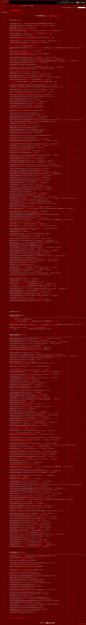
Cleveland (29, 278)
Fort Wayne (39, 182)
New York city (41, 175)
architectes (17, 5)
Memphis (31, 462)
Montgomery (44, 240)
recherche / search (4, 11)
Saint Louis (39, 523)
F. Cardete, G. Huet (24, 285)
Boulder (42, 94)
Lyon (53, 81)
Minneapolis (33, 158)
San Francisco (36, 269)
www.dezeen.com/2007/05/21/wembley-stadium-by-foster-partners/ (20, 226)
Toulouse (52, 285)
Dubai (32, 235)
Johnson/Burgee (26, 201)
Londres (38, 68)
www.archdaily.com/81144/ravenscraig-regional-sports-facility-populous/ (21, 162)
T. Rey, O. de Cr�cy (31, 33)
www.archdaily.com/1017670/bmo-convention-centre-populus (19, 39)
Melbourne (47, 91)
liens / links (3, 7)
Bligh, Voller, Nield (23, 267)
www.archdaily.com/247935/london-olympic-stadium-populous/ (19, 142)
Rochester (37, 217)
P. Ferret (19, 285)
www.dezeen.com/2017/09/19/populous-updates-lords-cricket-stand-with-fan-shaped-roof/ (24, 77)
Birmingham (68, 60)
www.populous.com (19, 618)
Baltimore (41, 300)
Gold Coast (42, 145)
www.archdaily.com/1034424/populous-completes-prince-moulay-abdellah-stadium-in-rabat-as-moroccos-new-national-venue (29, 35)
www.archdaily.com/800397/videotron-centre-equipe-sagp (19, 87)
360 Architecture (31, 196)
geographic (55, 16)
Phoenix (34, 103)
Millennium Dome (30, 198)
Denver (36, 194)
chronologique (48, 15)
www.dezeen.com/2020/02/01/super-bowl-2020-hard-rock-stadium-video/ (21, 220)
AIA (27, 81)
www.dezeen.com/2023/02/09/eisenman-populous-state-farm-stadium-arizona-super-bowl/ (24, 209)
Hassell (30, 79)
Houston (33, 132)
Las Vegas (40, 42)
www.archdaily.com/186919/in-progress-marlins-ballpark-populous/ (20, 124)
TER (43, 47)
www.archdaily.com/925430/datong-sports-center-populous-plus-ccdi (20, 65)
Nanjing (22, 231)
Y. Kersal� (54, 47)
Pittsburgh (37, 160)
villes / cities (3, 3)
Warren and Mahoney (30, 30)
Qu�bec (58, 86)
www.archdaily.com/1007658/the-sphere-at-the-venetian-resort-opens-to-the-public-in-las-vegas (25, 44)
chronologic (48, 16)
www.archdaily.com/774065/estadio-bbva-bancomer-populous (19, 90)
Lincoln (47, 40)
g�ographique (56, 15)
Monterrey (48, 89)
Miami (28, 123)
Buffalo (27, 28)
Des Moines (33, 222)
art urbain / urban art (4, 6)
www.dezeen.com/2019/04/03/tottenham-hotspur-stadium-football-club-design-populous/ (23, 69)
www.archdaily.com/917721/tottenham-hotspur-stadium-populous (20, 70)
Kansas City (40, 138)
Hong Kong (27, 297)
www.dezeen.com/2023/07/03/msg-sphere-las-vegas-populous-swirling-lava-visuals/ (23, 43)
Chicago (42, 293)
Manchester (41, 25)
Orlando (40, 73)
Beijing (43, 53)
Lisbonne (33, 236)
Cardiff (36, 274)
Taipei (44, 233)
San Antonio (48, 84)
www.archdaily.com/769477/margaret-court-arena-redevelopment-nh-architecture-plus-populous (25, 92)
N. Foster (22, 23)
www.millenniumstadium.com (18, 276)
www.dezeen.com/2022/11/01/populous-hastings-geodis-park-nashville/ (21, 479)
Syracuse (54, 66)
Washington (43, 189)
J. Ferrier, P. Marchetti (38, 47)
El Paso (33, 99)
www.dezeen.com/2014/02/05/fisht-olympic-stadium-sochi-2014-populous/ (21, 111)
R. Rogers (36, 198)
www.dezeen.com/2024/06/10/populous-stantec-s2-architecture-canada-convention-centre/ (24, 38)
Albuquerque (44, 247)
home (13, 5)
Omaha (49, 143)
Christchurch (49, 30)
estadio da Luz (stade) (13, 236)
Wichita (41, 168)
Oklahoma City (37, 62)
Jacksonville (47, 259)
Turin (43, 212)
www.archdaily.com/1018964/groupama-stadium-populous (19, 322)
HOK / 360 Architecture (35, 219)
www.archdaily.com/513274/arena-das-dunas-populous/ (18, 108)
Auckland (32, 150)
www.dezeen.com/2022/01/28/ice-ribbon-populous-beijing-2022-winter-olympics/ (22, 54)
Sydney (43, 79)
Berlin (34, 184)
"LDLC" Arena (12, 319)
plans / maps (3, 8)
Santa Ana (37, 75)
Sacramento (43, 57)
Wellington (43, 283)
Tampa (31, 537)
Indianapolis (37, 101)
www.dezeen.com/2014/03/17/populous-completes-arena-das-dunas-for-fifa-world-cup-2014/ (24, 107)
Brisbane (35, 248)
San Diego (35, 116)
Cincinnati (49, 250)
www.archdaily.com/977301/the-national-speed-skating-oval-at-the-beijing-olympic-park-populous (25, 55)
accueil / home (3, 2)
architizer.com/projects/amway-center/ (16, 494)
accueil (11, 5)
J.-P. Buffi (30, 81)
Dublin (33, 152)
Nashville (31, 51)
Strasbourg (48, 33)
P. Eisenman (26, 208)
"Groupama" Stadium (13, 81)
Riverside (40, 290)
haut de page (82, 623)
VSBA (26, 288)
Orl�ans (81, 47)
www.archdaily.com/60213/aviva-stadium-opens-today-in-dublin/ (20, 153)
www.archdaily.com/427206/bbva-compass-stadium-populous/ (19, 133)
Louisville (47, 164)
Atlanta (49, 272)
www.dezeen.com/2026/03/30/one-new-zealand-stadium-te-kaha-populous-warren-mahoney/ (24, 31)
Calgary (50, 37)
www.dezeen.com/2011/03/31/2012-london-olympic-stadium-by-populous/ (21, 141)
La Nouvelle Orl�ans (62, 119)
